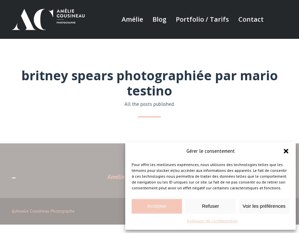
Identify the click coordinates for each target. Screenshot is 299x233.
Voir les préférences (264, 206)
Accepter (156, 206)
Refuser (210, 206)
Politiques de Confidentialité (212, 220)
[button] (286, 151)
